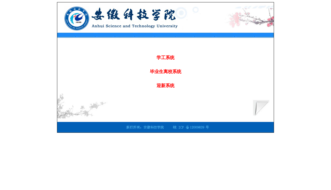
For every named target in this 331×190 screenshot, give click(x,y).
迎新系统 (165, 85)
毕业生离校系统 (165, 71)
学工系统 (165, 57)
